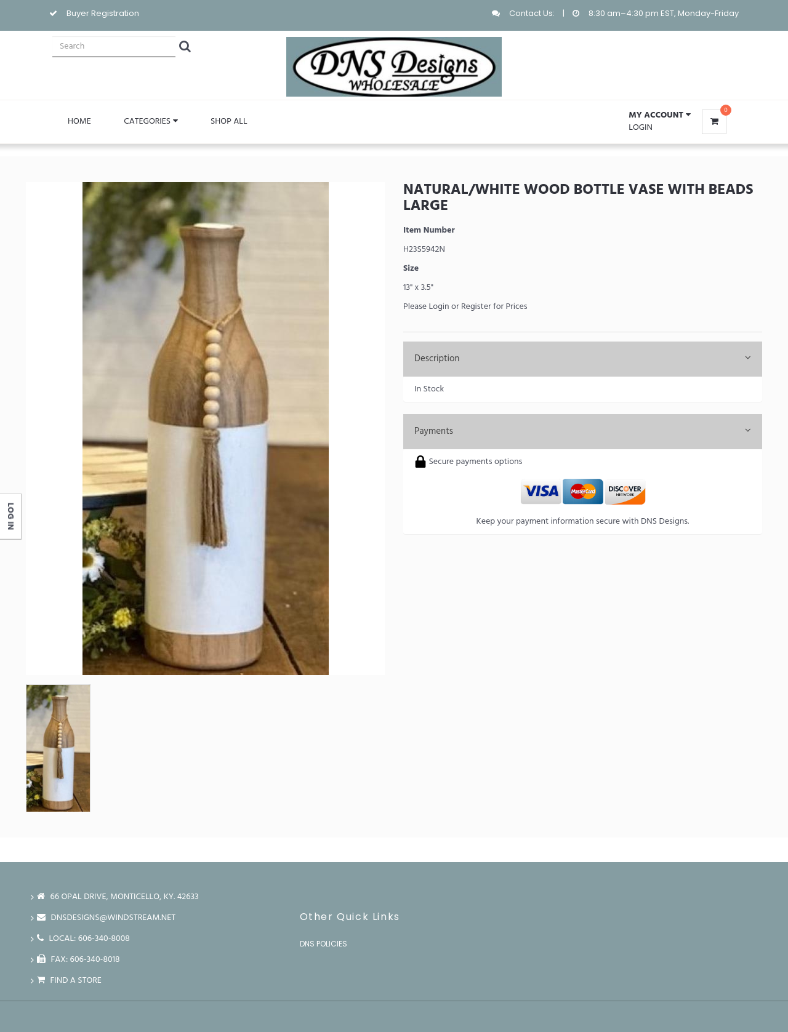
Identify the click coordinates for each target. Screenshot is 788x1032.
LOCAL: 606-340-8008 (83, 939)
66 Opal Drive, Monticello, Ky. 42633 (118, 897)
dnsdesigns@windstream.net (106, 918)
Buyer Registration (102, 13)
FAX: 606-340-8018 (78, 960)
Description (582, 358)
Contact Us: (532, 13)
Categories (150, 121)
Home (79, 121)
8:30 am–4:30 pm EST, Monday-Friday (664, 13)
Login (641, 128)
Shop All (229, 121)
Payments (582, 431)
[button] (659, 116)
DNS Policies (323, 943)
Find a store (69, 981)
